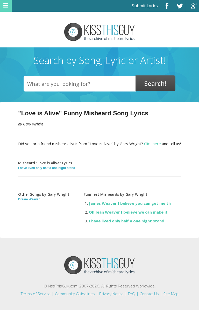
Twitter (179, 8)
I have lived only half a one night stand (46, 168)
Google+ (192, 8)
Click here (152, 143)
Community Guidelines (75, 293)
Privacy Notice (111, 293)
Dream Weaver (29, 199)
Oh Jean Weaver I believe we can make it (128, 212)
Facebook (166, 8)
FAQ (131, 293)
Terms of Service (36, 293)
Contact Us (149, 293)
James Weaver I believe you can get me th (130, 203)
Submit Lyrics (145, 6)
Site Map (171, 293)
